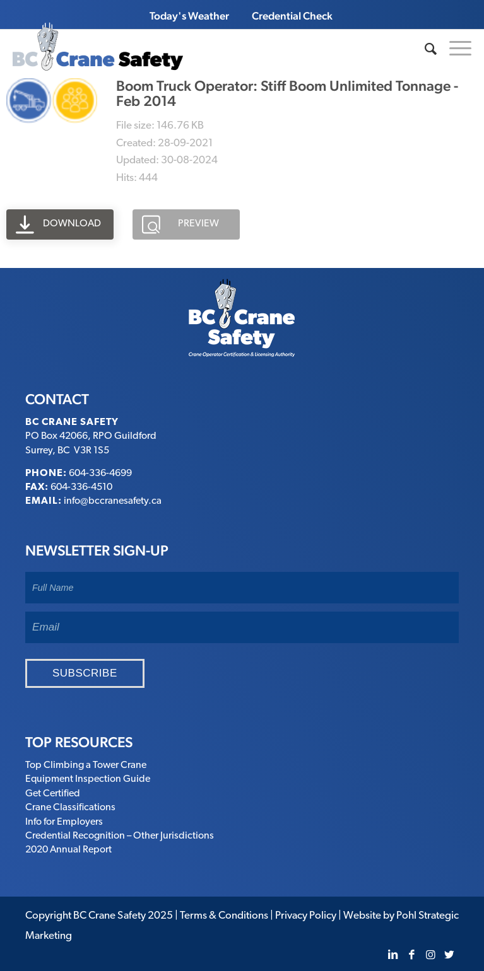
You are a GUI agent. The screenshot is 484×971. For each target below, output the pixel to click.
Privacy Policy (305, 915)
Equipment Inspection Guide (87, 779)
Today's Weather (189, 15)
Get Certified (52, 794)
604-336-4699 (100, 473)
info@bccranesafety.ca (113, 501)
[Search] (424, 49)
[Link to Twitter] (449, 955)
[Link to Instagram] (430, 955)
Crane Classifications (70, 808)
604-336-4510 (81, 487)
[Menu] (454, 46)
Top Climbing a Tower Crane (85, 765)
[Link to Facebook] (411, 955)
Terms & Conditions (224, 915)
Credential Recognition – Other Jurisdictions (119, 836)
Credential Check (292, 15)
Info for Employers (64, 822)
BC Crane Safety (109, 915)
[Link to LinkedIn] (392, 955)
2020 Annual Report (68, 850)
